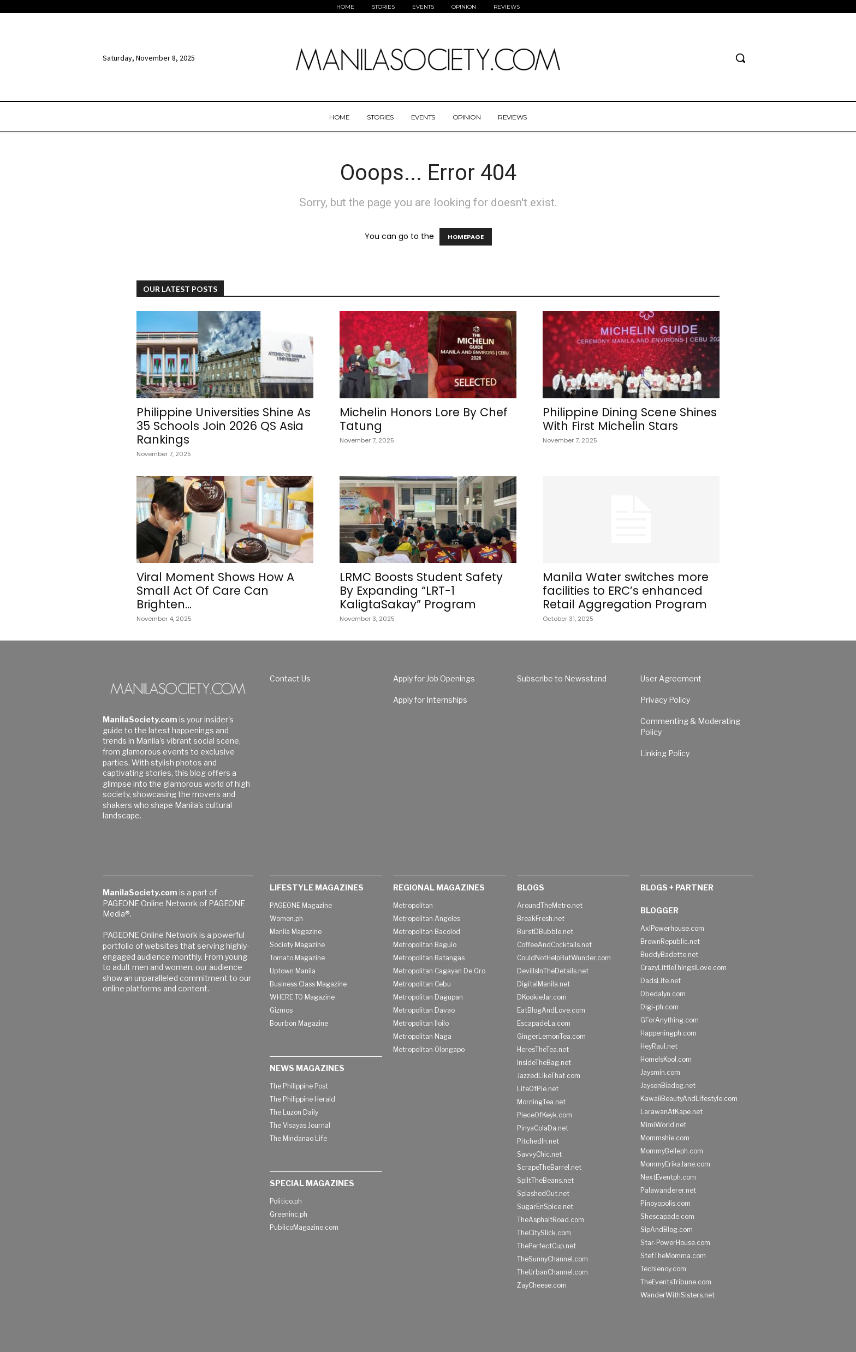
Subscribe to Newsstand (562, 678)
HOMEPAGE (466, 236)
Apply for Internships (430, 699)
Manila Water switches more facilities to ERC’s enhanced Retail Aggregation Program (626, 590)
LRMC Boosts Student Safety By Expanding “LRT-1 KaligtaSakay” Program (421, 590)
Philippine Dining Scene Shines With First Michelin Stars (630, 419)
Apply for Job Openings (434, 678)
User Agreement (671, 678)
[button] (740, 58)
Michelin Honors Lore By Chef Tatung (424, 419)
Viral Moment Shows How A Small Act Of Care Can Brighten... (215, 590)
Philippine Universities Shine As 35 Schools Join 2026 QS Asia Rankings (223, 425)
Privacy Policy (665, 699)
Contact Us (290, 678)
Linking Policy (664, 753)
